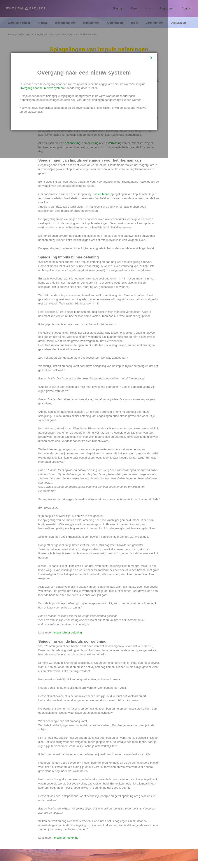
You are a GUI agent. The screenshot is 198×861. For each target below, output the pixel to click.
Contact (186, 8)
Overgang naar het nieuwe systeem (42, 88)
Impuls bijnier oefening (67, 632)
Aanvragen (178, 22)
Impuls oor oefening (65, 837)
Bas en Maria (101, 194)
